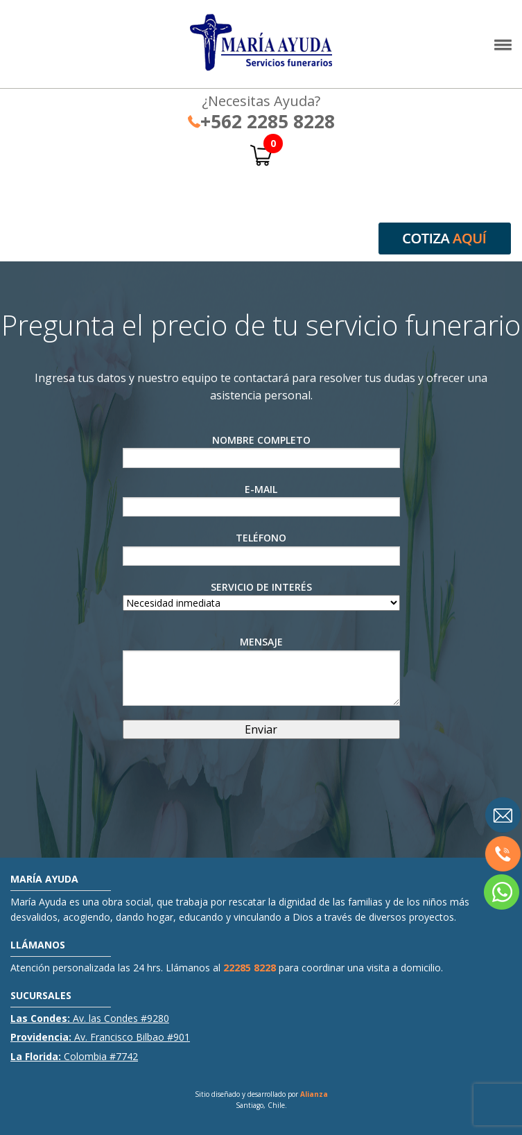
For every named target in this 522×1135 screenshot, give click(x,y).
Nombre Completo (261, 450)
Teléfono (261, 548)
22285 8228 (249, 967)
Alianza (314, 1094)
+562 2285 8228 (261, 121)
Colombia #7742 (74, 1056)
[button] (503, 48)
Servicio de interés (261, 594)
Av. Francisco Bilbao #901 (100, 1036)
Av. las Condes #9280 (89, 1018)
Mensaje (261, 670)
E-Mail (261, 500)
